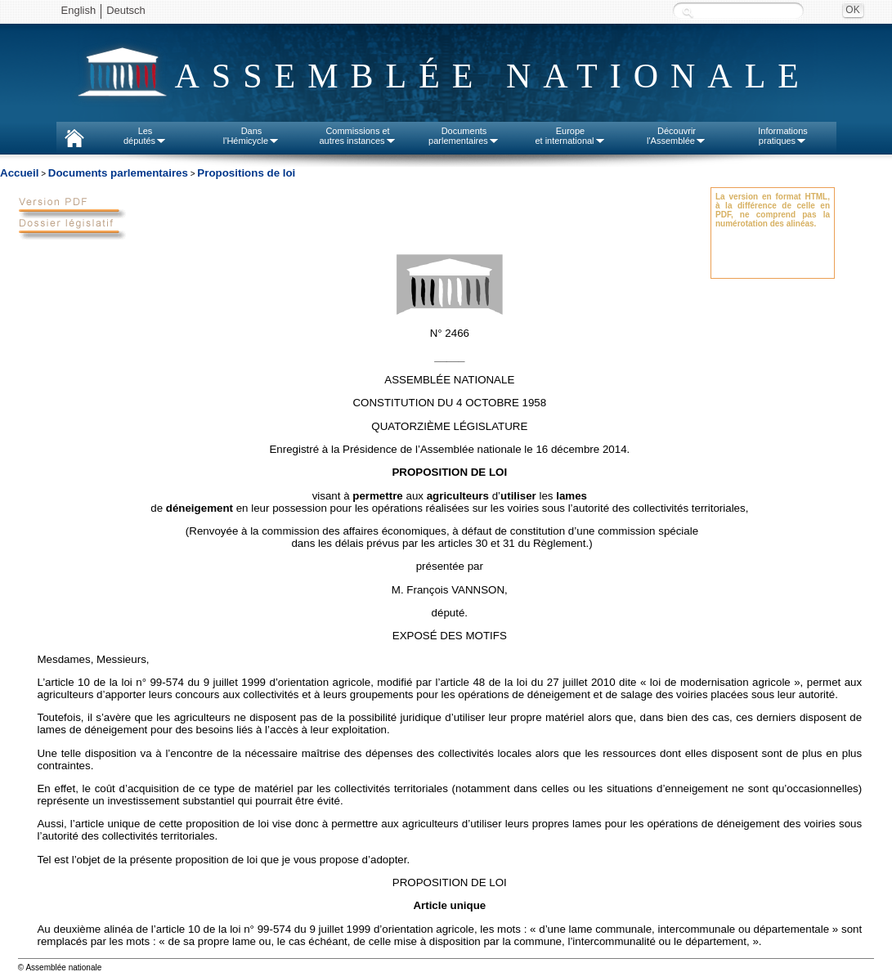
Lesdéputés (145, 136)
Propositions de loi (246, 173)
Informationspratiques (783, 136)
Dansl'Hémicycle (251, 136)
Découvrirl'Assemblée (676, 136)
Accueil (19, 173)
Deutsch (126, 10)
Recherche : (687, 12)
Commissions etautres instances (357, 136)
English (78, 10)
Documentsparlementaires (464, 136)
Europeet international (570, 136)
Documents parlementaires (118, 173)
